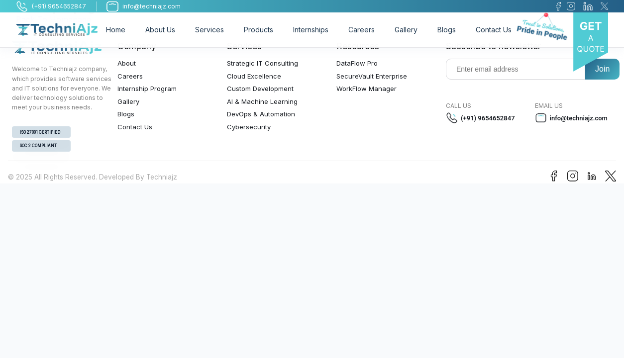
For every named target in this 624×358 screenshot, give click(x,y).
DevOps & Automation (261, 114)
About (126, 63)
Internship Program (147, 88)
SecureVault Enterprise (371, 76)
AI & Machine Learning (262, 101)
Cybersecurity (249, 127)
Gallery (406, 29)
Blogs (446, 29)
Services (209, 29)
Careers (361, 29)
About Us (160, 29)
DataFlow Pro (357, 63)
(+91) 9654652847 (480, 118)
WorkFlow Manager (366, 88)
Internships (310, 29)
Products (258, 29)
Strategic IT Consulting (262, 63)
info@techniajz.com (571, 118)
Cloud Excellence (254, 76)
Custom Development (260, 88)
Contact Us (494, 29)
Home (115, 29)
